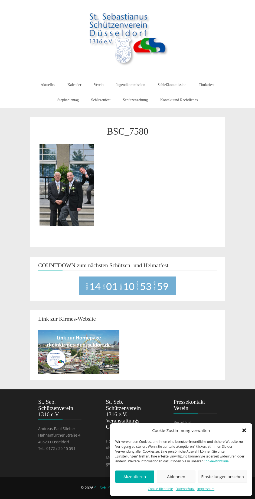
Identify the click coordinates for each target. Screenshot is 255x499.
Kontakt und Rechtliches (179, 100)
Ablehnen (176, 476)
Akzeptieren (134, 476)
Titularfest (206, 85)
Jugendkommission (130, 85)
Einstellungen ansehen (222, 476)
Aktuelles (48, 85)
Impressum (205, 489)
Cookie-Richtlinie (216, 461)
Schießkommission (172, 85)
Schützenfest (101, 100)
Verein (99, 85)
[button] (244, 430)
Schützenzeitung (135, 100)
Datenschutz (185, 489)
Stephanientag (68, 100)
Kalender (74, 85)
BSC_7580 (127, 131)
